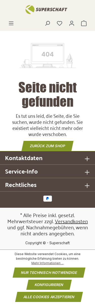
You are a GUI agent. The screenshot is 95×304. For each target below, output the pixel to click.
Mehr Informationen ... (47, 263)
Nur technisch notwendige (49, 272)
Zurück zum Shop (47, 146)
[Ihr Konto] (72, 23)
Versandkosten (71, 220)
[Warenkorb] (84, 23)
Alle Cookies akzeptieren (49, 297)
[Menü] (11, 23)
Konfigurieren (49, 284)
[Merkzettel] (59, 23)
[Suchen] (47, 23)
